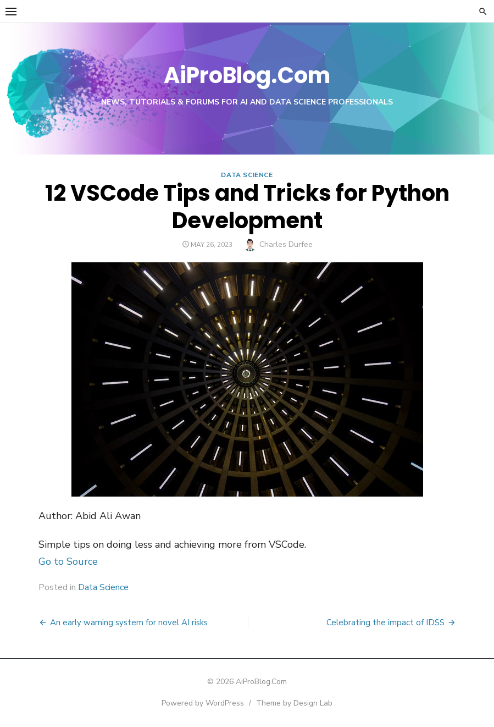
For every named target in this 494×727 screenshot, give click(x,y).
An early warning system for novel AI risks (129, 622)
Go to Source (68, 561)
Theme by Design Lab (294, 703)
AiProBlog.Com (247, 75)
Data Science (247, 174)
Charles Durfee (286, 244)
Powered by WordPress (203, 703)
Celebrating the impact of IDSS (385, 622)
